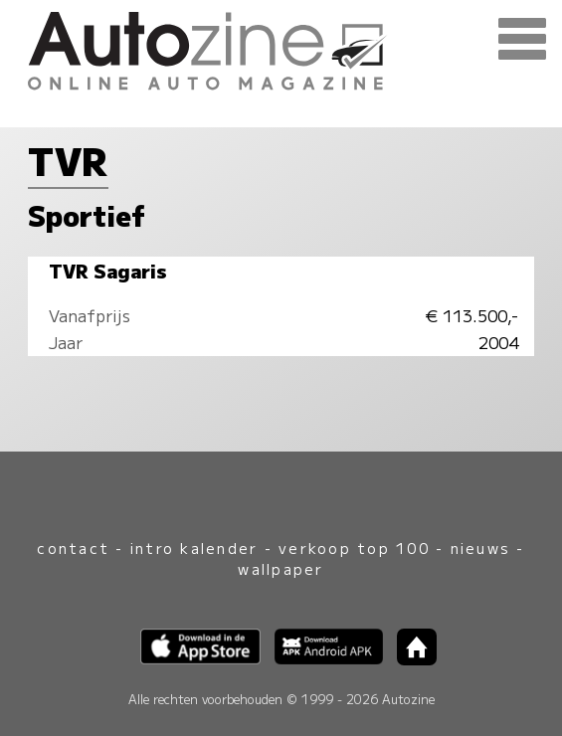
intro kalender (194, 547)
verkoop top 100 (354, 547)
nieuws (480, 547)
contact (73, 547)
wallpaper (280, 568)
